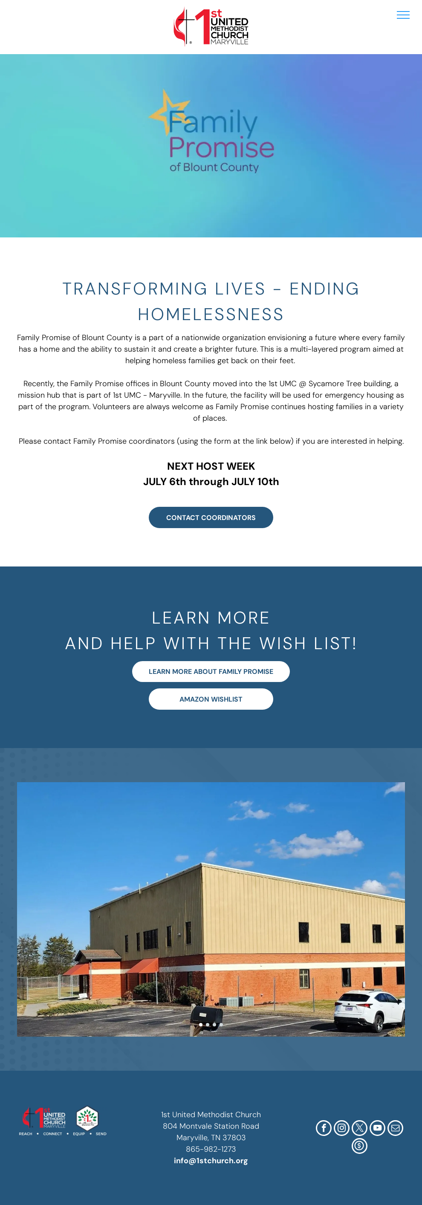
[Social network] (359, 1147)
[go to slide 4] (221, 1024)
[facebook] (324, 1129)
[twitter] (359, 1129)
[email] (395, 1129)
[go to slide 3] (214, 1024)
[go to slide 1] (200, 1024)
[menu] (403, 15)
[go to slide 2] (207, 1024)
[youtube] (377, 1129)
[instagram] (342, 1129)
